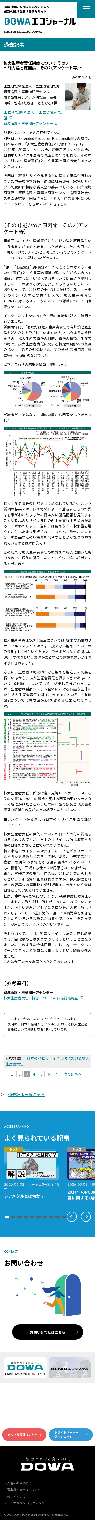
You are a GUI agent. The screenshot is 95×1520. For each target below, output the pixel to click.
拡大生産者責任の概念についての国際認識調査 (41, 997)
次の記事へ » (74, 1074)
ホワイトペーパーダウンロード (66, 1434)
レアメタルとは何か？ (24, 1196)
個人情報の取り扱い (17, 1483)
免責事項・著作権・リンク (22, 1489)
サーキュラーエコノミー (31, 1186)
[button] (7, 1217)
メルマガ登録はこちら (22, 1434)
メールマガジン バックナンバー (25, 1503)
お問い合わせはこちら (47, 1332)
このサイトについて (17, 1496)
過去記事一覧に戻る (26, 1094)
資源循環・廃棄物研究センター (28, 123)
